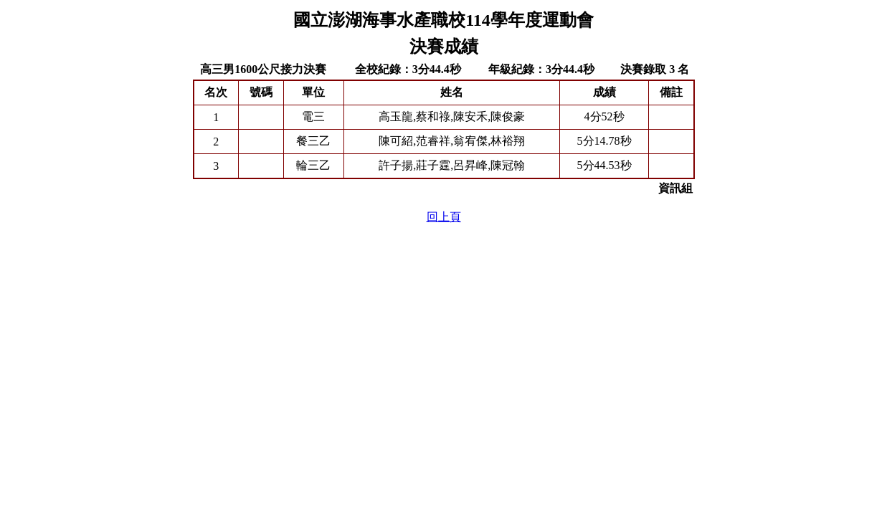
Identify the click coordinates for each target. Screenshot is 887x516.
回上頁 (444, 217)
